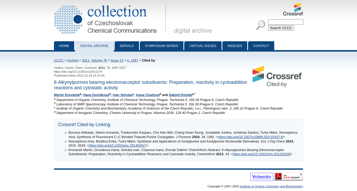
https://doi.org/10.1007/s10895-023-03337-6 (250, 137)
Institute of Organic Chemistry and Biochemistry (271, 186)
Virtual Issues (202, 46)
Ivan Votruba (123, 95)
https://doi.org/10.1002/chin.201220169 (261, 154)
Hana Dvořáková (96, 95)
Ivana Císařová (147, 95)
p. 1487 (132, 60)
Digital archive (94, 46)
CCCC (59, 60)
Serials (127, 46)
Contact (261, 46)
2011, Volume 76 (94, 60)
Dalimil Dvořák (180, 95)
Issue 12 (117, 60)
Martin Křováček (67, 95)
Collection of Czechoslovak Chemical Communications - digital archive (111, 5)
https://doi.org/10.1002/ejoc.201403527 (118, 145)
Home (64, 46)
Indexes (235, 46)
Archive (72, 60)
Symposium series (161, 46)
